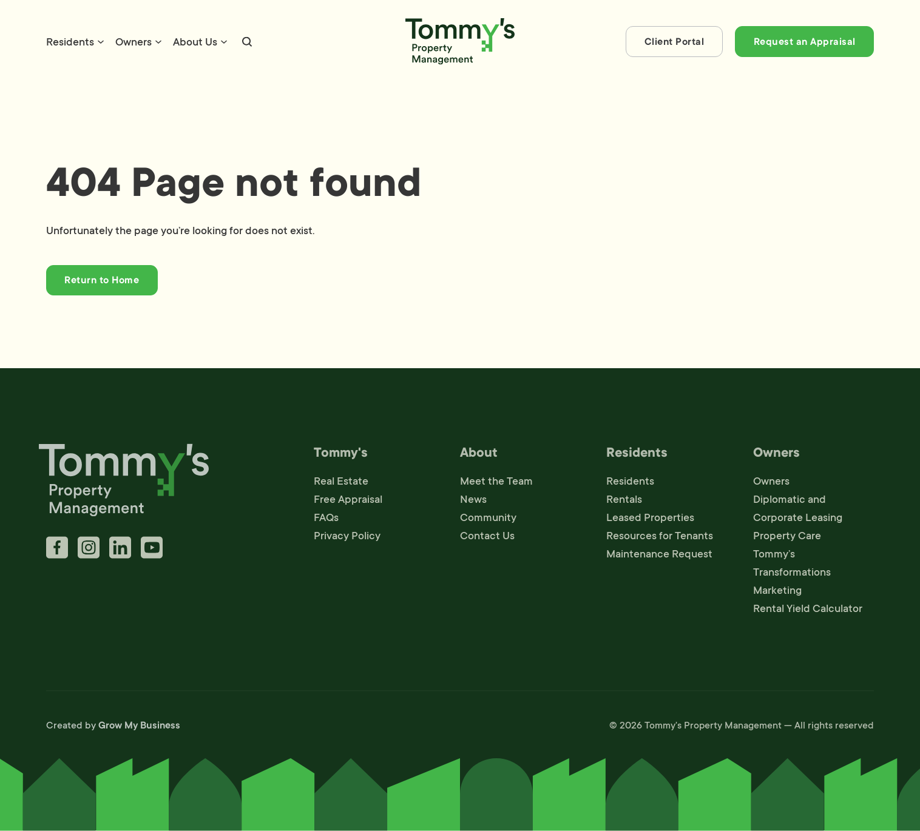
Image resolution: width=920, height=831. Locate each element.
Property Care (787, 538)
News (473, 501)
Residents (70, 42)
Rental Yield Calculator (807, 610)
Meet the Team (496, 483)
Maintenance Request (659, 556)
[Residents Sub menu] (100, 41)
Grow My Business (139, 728)
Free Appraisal (348, 501)
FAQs (326, 520)
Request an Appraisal (805, 42)
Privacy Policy (347, 538)
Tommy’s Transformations (792, 565)
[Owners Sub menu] (158, 41)
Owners (133, 42)
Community (488, 520)
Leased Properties (650, 520)
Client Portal (674, 42)
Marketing (777, 592)
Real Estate (341, 483)
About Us (195, 42)
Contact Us (487, 538)
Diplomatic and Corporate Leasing (797, 511)
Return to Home (101, 280)
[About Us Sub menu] (224, 41)
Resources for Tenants (659, 538)
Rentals (624, 501)
